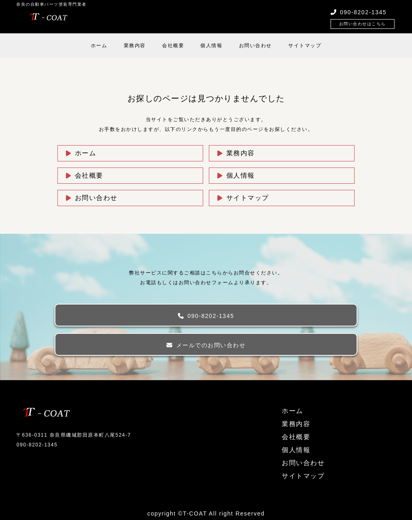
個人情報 (211, 45)
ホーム (99, 45)
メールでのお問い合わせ (211, 345)
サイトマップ (304, 45)
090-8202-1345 (211, 316)
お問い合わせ (255, 45)
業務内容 (135, 45)
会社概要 (173, 45)
